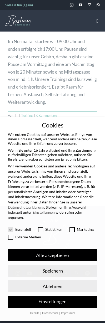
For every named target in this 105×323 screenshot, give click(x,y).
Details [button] (35, 305)
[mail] (89, 5)
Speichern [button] (52, 263)
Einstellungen (44, 205)
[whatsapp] (98, 5)
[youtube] (80, 5)
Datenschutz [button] (50, 305)
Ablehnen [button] (52, 279)
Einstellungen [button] (52, 294)
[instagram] (71, 5)
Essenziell (19, 222)
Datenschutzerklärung (26, 200)
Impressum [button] (68, 305)
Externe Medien (24, 230)
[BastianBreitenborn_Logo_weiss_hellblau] (17, 17)
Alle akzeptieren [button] (52, 248)
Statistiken (50, 222)
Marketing (81, 222)
